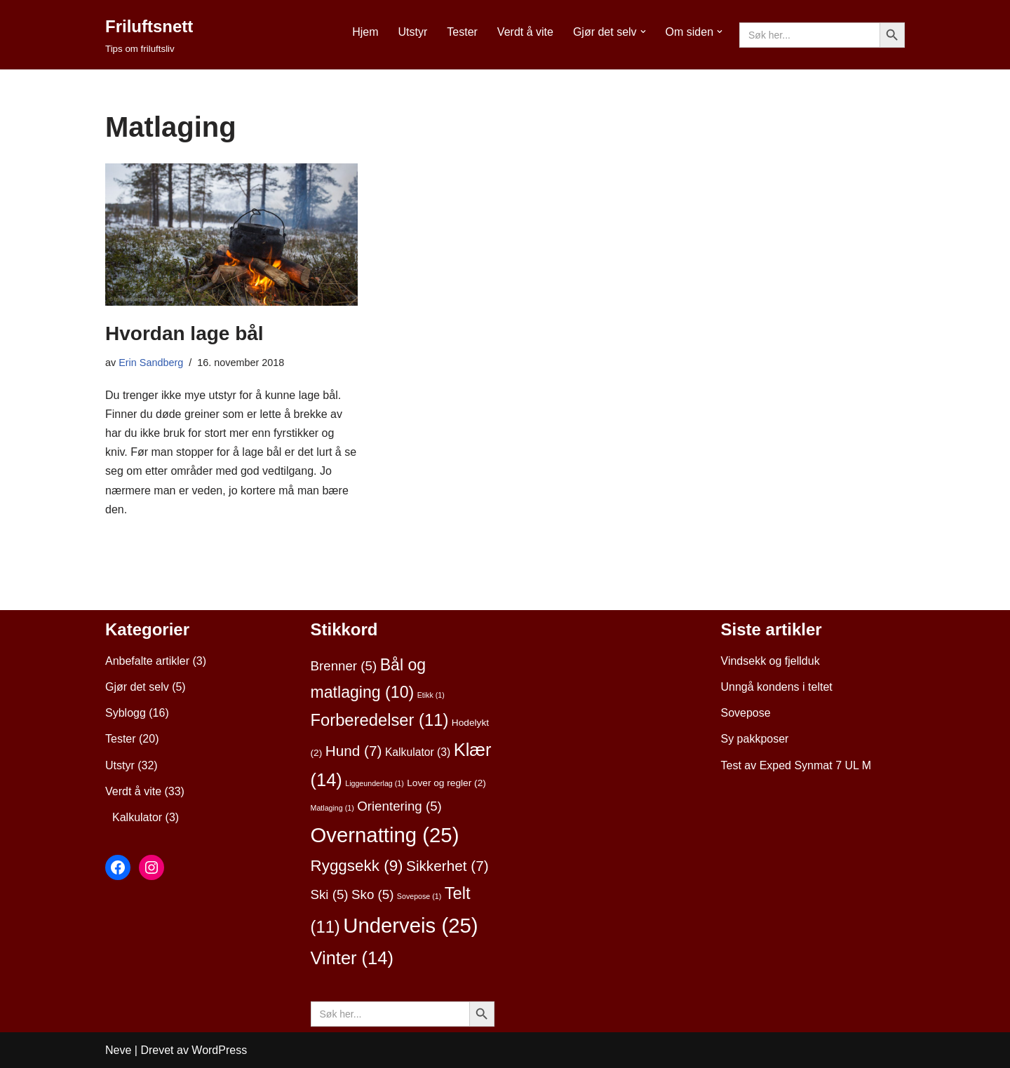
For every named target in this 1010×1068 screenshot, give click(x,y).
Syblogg (125, 713)
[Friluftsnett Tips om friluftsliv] (149, 35)
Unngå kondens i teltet (777, 687)
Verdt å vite (525, 32)
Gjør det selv (137, 687)
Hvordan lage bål (184, 333)
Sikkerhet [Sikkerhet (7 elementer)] (447, 866)
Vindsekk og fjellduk (770, 661)
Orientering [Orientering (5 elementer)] (399, 806)
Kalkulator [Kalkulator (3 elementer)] (417, 752)
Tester (462, 32)
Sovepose (746, 713)
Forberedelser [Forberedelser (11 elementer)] (380, 719)
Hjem (365, 32)
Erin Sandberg (151, 362)
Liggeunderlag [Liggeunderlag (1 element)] (374, 783)
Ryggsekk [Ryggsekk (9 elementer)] (357, 865)
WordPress (219, 1050)
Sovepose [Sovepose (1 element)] (419, 896)
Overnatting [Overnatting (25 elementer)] (385, 834)
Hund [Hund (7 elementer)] (353, 751)
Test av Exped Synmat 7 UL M (796, 765)
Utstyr (412, 32)
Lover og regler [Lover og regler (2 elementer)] (446, 783)
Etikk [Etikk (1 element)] (431, 695)
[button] (643, 31)
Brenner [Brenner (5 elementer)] (344, 665)
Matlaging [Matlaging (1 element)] (332, 808)
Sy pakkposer (755, 739)
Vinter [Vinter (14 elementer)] (352, 958)
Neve (118, 1050)
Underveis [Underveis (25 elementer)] (410, 925)
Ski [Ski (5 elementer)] (330, 894)
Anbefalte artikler (147, 661)
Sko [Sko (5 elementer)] (372, 894)
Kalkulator (137, 817)
